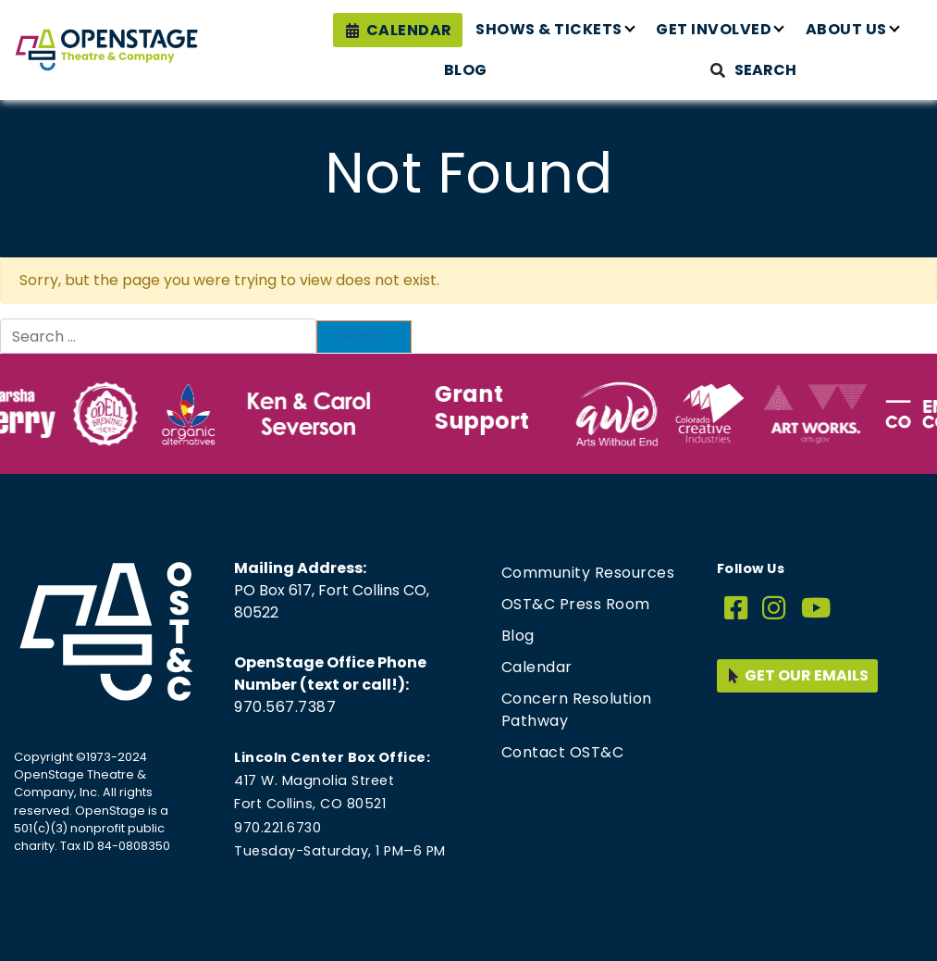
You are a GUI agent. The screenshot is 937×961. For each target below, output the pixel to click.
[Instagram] (774, 608)
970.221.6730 (277, 827)
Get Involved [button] (713, 29)
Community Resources (588, 572)
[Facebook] (736, 608)
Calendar (409, 30)
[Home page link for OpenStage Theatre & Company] (106, 50)
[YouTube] (816, 608)
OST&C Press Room (575, 604)
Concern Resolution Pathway (576, 709)
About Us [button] (846, 29)
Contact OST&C (562, 752)
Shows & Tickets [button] (549, 29)
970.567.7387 (285, 707)
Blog (465, 70)
